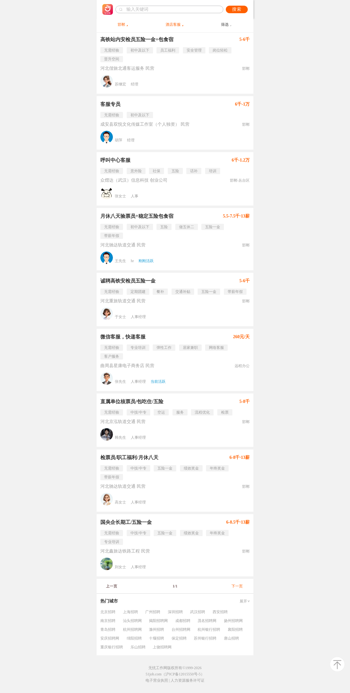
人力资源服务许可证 (187, 680)
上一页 (111, 586)
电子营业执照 (157, 680)
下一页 (237, 586)
